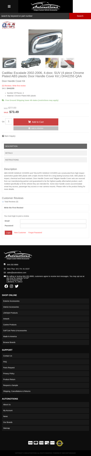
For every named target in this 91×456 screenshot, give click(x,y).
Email (7, 221)
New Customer (20, 233)
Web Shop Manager (69, 453)
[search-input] (34, 16)
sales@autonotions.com (16, 272)
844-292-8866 (12, 265)
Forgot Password (35, 233)
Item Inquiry (10, 136)
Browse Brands (9, 342)
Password (9, 226)
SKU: (4, 88)
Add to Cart (38, 122)
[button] (45, 16)
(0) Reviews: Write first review (14, 86)
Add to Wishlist (37, 128)
